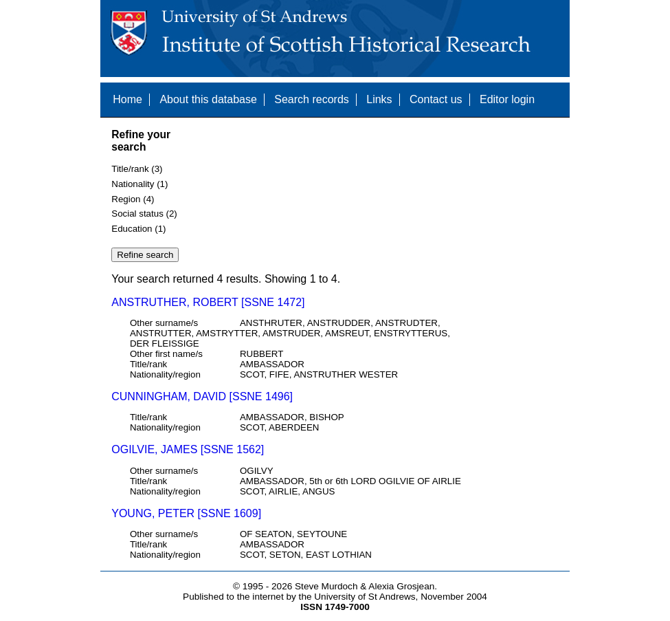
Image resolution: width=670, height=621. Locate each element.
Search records (311, 99)
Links (379, 99)
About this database (207, 99)
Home (127, 99)
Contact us (436, 99)
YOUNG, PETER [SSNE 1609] (186, 513)
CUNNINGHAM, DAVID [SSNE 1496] (202, 396)
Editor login (507, 99)
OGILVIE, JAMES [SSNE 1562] (187, 449)
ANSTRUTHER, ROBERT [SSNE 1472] (207, 302)
